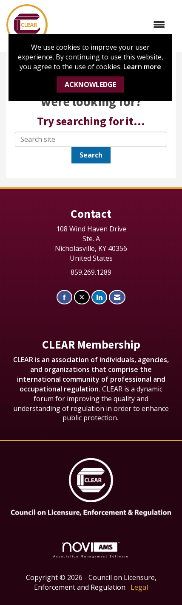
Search (91, 155)
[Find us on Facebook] (64, 297)
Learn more (142, 66)
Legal (139, 587)
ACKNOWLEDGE (90, 84)
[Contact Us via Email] (117, 297)
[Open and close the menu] (110, 25)
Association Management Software (91, 550)
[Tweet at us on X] (82, 297)
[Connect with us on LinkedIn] (99, 297)
